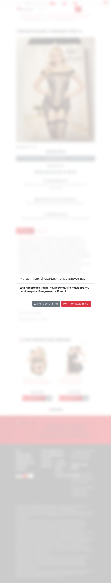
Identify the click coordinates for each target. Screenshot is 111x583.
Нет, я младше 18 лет (76, 303)
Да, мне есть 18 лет (46, 303)
